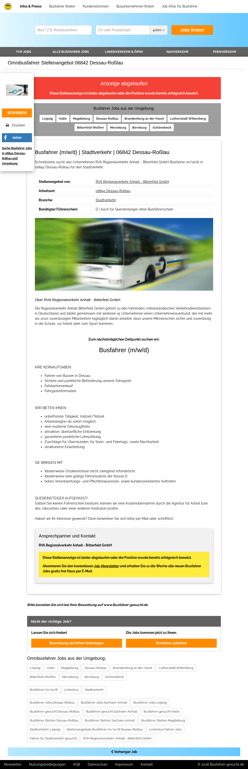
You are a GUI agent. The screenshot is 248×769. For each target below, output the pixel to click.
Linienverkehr (124, 52)
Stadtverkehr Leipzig (45, 729)
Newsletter (12, 764)
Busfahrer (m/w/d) (44, 689)
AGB (76, 764)
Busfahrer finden (62, 6)
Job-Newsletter (106, 566)
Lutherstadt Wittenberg (188, 118)
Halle (63, 118)
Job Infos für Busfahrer (180, 6)
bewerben (17, 113)
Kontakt (147, 764)
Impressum (124, 764)
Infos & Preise (30, 6)
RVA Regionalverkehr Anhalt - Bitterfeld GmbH (132, 182)
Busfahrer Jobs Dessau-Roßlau (52, 702)
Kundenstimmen (96, 6)
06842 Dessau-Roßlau (113, 191)
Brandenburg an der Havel (144, 118)
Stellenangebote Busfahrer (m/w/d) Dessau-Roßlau (105, 729)
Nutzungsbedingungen (47, 764)
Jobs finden (192, 29)
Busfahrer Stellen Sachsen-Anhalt (110, 720)
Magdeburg (81, 118)
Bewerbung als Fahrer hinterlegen (76, 643)
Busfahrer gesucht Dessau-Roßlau (55, 711)
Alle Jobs (71, 52)
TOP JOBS (23, 52)
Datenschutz (98, 764)
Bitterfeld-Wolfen (90, 127)
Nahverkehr (177, 52)
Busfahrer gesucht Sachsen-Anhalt (111, 711)
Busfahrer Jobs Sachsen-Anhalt (104, 702)
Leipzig (47, 118)
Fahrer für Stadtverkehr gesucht (53, 738)
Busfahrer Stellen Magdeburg (163, 720)
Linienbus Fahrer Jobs (165, 729)
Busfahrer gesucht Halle (161, 711)
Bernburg (139, 127)
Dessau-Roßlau (107, 118)
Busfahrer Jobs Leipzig (150, 702)
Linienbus (71, 689)
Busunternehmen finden (135, 6)
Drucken (15, 125)
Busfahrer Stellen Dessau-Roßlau (54, 720)
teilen (17, 138)
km (159, 30)
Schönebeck (162, 127)
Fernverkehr (224, 52)
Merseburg (118, 127)
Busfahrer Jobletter (171, 643)
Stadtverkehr (106, 200)
